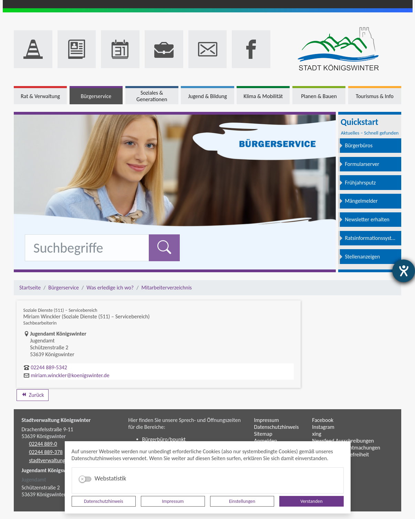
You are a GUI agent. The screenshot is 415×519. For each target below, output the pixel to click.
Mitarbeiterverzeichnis (166, 287)
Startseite (30, 287)
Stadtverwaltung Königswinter (56, 420)
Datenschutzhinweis (103, 501)
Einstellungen (242, 501)
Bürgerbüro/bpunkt (164, 439)
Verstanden (311, 501)
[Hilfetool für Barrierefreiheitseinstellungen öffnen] (403, 271)
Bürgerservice (63, 287)
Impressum (173, 501)
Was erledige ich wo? (110, 287)
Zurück (32, 395)
